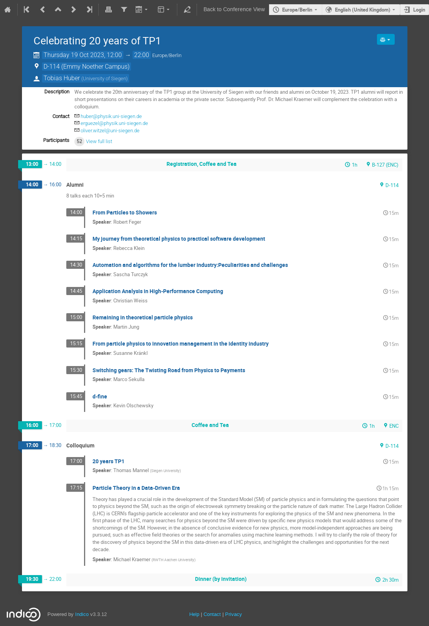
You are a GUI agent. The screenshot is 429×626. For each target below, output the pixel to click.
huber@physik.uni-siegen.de (111, 116)
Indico (82, 614)
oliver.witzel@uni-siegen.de (110, 130)
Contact (212, 614)
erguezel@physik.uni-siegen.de (114, 123)
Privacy (233, 614)
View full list (99, 141)
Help (194, 614)
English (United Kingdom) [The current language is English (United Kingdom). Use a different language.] (362, 9)
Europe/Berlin (297, 9)
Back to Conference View (234, 9)
